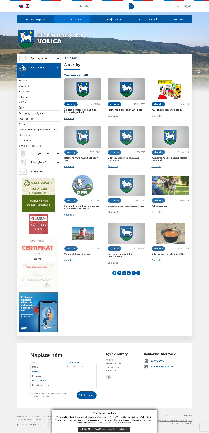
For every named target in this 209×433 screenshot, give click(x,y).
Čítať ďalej (69, 118)
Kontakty (179, 19)
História (23, 80)
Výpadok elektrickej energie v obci (126, 205)
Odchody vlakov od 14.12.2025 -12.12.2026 (124, 159)
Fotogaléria (24, 91)
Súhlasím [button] (85, 429)
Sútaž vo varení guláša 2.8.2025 (168, 254)
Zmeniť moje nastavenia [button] (105, 429)
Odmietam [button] (123, 429)
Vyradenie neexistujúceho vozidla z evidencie (169, 159)
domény (45, 422)
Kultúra (22, 102)
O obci (109, 360)
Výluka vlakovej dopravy (77, 254)
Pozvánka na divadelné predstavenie (120, 255)
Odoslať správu (86, 395)
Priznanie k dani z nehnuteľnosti (125, 109)
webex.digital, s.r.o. (34, 422)
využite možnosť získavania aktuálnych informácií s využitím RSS (43, 416)
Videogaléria (25, 96)
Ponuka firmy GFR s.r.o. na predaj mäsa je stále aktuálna (82, 207)
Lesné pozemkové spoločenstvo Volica (38, 129)
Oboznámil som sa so (50, 395)
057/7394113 (157, 361)
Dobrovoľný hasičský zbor (32, 113)
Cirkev (22, 124)
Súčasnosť (24, 86)
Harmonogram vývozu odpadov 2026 (81, 159)
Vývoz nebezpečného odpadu (167, 109)
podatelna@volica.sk (161, 367)
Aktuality (23, 75)
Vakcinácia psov (160, 205)
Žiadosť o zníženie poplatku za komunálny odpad (80, 111)
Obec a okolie (25, 135)
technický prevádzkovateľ (51, 424)
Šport (21, 107)
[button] (35, 19)
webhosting (21, 422)
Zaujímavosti (25, 140)
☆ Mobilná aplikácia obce (31, 146)
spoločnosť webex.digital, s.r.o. (29, 424)
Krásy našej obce (27, 118)
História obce (113, 363)
